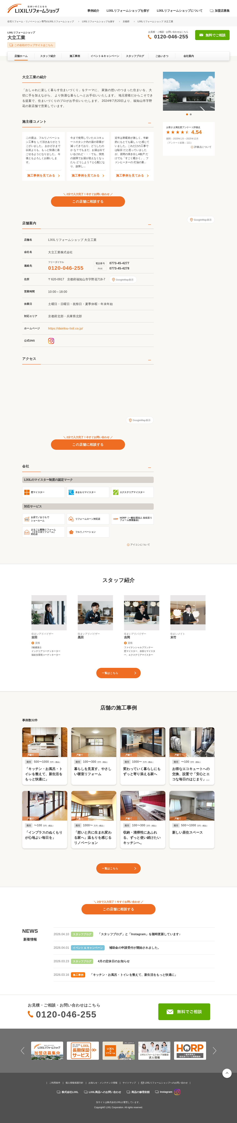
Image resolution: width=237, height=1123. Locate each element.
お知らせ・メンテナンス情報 (103, 1082)
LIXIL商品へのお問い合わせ (105, 1092)
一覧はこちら (110, 673)
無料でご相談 (216, 35)
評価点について (202, 147)
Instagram (170, 1091)
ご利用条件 (54, 1082)
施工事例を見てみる (41, 175)
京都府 (126, 21)
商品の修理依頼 (140, 1092)
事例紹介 (93, 10)
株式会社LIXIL (70, 1092)
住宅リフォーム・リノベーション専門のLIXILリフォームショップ (41, 21)
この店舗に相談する (88, 201)
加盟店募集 (222, 10)
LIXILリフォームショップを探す (128, 10)
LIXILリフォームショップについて (180, 10)
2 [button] (191, 114)
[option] (189, 91)
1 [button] (187, 114)
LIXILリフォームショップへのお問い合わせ (166, 1082)
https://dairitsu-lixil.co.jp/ (65, 328)
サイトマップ (129, 1082)
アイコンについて (140, 544)
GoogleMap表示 (125, 279)
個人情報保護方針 (74, 1082)
